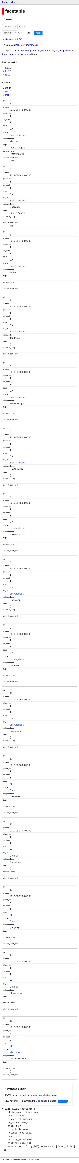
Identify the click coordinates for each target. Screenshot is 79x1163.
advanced (32, 45)
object (55, 1095)
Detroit (13, 790)
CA (6, 88)
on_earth (45, 50)
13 (11, 890)
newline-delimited (42, 1095)
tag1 (7, 68)
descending (24, 33)
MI (6, 91)
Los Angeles (16, 528)
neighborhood (66, 50)
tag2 (7, 71)
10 (11, 693)
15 (11, 1021)
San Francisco (17, 135)
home (5, 2)
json (17, 45)
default (22, 1095)
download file (28, 1101)
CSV (23, 45)
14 (11, 955)
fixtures (13, 2)
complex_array (15, 54)
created (25, 50)
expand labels (47, 1101)
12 (11, 824)
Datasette (16, 1160)
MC (7, 95)
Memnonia (15, 1052)
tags (4, 54)
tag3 (7, 74)
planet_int (35, 50)
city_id (55, 50)
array (29, 1095)
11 (11, 759)
